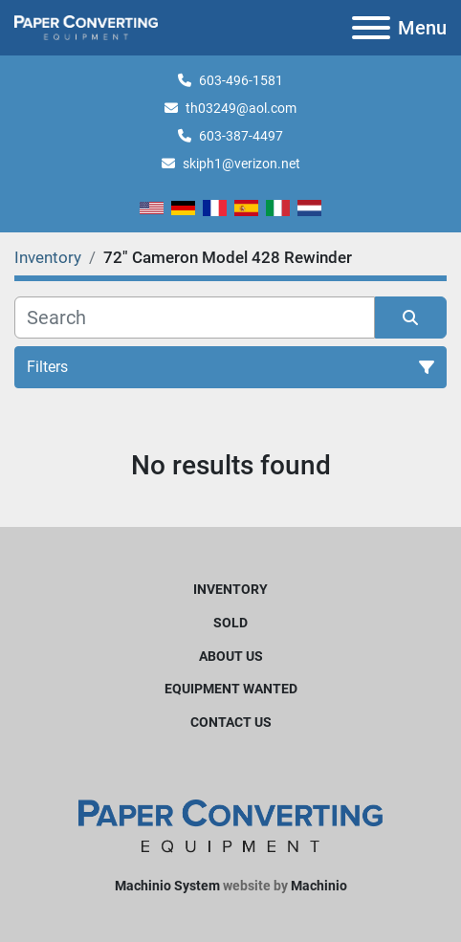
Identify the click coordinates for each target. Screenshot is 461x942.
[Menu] (371, 27)
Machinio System (167, 885)
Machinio (319, 885)
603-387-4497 (241, 135)
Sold (230, 622)
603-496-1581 (241, 80)
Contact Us (231, 722)
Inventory (230, 589)
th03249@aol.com (241, 108)
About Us (231, 656)
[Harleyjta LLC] (231, 826)
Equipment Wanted (231, 688)
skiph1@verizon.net (241, 163)
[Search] (194, 317)
